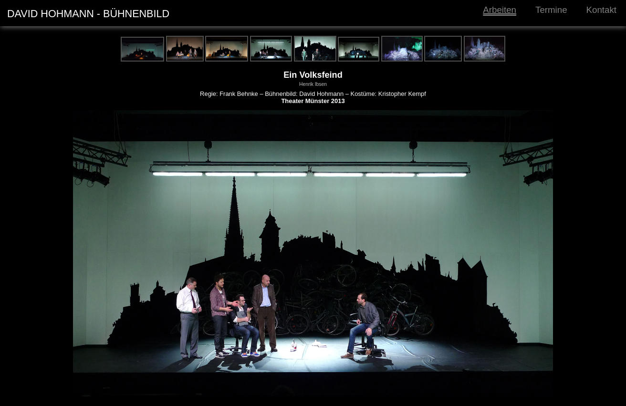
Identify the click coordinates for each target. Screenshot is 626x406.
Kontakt (601, 10)
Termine (551, 10)
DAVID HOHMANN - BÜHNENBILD (88, 14)
